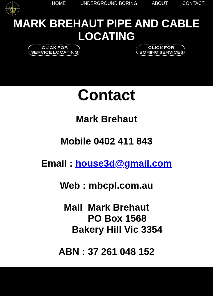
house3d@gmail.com (123, 163)
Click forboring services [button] (161, 50)
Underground (108, 3)
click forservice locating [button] (54, 50)
